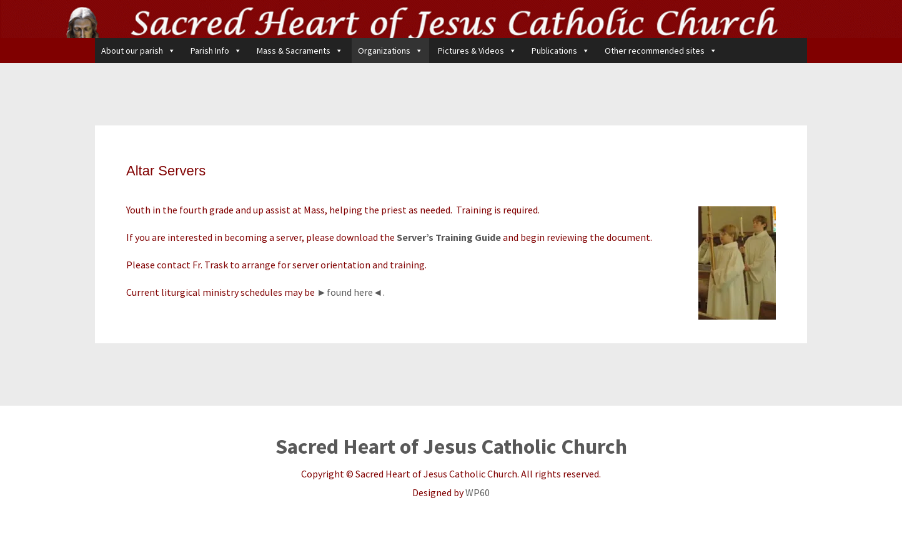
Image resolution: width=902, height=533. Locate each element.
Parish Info (216, 50)
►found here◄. (351, 292)
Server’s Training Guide (449, 237)
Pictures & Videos (477, 50)
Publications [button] (561, 50)
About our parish (138, 50)
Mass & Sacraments (300, 50)
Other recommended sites (661, 50)
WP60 (477, 492)
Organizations (390, 50)
